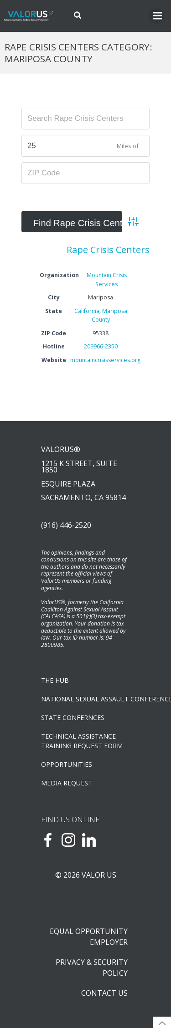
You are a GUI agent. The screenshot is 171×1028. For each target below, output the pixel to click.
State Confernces (72, 717)
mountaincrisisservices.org (105, 360)
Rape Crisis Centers (108, 249)
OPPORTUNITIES (66, 764)
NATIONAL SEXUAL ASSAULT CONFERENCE (85, 699)
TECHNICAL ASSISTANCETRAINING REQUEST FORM (82, 741)
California (86, 311)
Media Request (66, 783)
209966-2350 (101, 346)
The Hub (55, 680)
